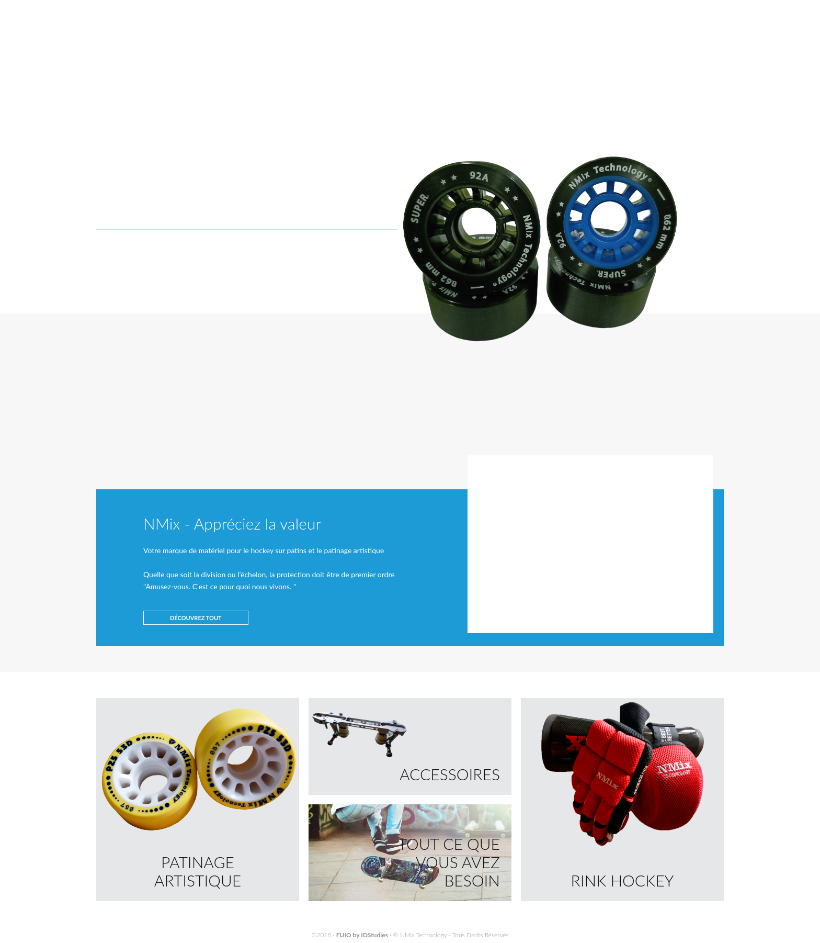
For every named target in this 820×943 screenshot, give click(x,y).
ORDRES (685, 53)
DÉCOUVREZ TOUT (196, 617)
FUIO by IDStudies (362, 935)
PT (683, 11)
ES (720, 11)
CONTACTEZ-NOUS (618, 25)
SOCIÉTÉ (503, 25)
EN (695, 11)
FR (708, 11)
